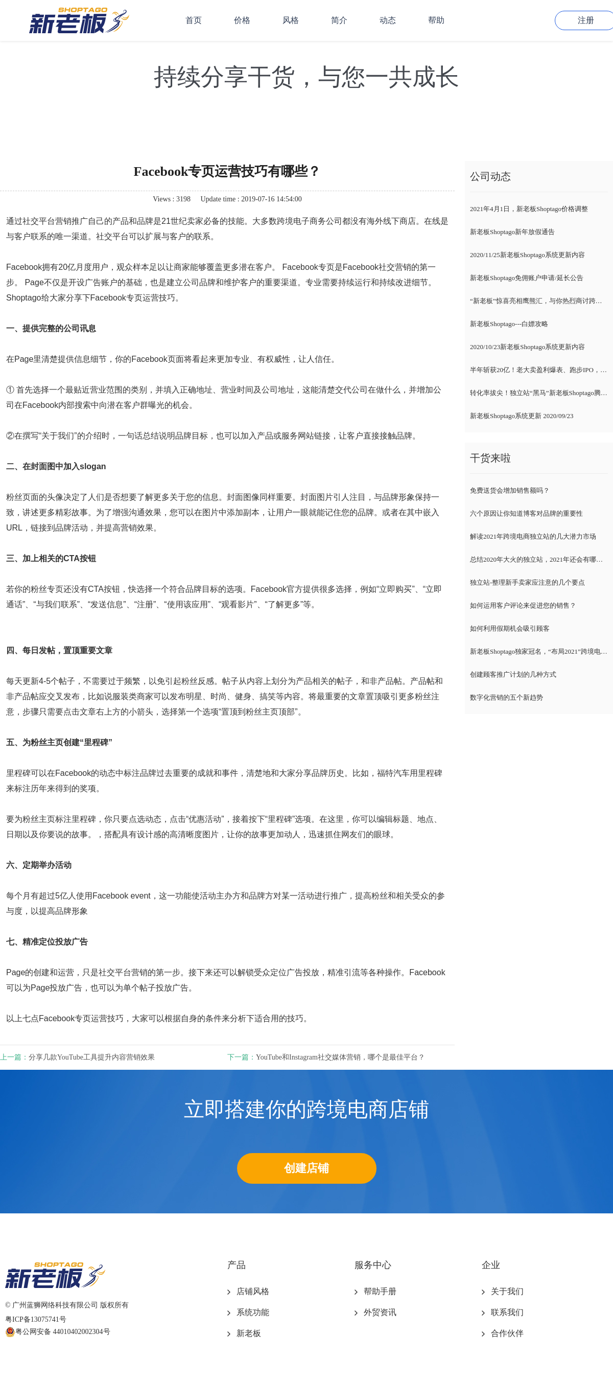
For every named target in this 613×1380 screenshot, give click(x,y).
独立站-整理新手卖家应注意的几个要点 (527, 582)
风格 (290, 20)
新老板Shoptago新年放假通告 (512, 232)
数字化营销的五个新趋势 (506, 697)
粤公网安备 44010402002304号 (57, 1332)
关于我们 (507, 1291)
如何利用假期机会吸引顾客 (510, 628)
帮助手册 (380, 1291)
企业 (491, 1265)
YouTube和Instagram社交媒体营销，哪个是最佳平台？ (340, 1057)
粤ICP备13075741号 (35, 1319)
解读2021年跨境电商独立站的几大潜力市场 (533, 536)
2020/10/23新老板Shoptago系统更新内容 (527, 347)
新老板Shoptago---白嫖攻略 (509, 324)
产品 (236, 1265)
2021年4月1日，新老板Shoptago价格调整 (529, 209)
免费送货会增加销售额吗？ (510, 490)
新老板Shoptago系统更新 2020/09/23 (522, 416)
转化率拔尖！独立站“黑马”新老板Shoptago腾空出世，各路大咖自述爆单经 (539, 393)
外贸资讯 (380, 1312)
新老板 (249, 1333)
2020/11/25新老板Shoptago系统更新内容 (527, 255)
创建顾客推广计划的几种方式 (513, 674)
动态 (388, 20)
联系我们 (507, 1312)
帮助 (436, 20)
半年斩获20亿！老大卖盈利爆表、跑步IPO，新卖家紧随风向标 (539, 370)
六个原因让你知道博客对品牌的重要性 (526, 513)
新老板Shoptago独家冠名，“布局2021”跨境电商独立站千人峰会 (539, 651)
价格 (242, 20)
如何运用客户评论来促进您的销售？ (523, 605)
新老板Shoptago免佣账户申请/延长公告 (526, 278)
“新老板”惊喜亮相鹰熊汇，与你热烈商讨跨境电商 (539, 301)
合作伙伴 (507, 1333)
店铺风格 (253, 1291)
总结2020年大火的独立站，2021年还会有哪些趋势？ (539, 559)
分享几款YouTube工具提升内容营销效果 (92, 1057)
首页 (193, 20)
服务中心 (373, 1265)
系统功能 (253, 1312)
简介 (339, 20)
